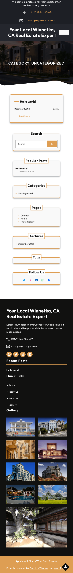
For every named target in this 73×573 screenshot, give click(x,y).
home (12, 385)
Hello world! (26, 168)
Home (27, 218)
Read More (26, 116)
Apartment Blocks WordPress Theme (36, 561)
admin (53, 110)
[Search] (47, 143)
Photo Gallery (30, 220)
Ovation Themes (39, 568)
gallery (13, 404)
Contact (28, 216)
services (13, 398)
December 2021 (28, 243)
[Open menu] (64, 32)
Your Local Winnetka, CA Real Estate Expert (32, 32)
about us (13, 391)
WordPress (60, 568)
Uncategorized (28, 193)
